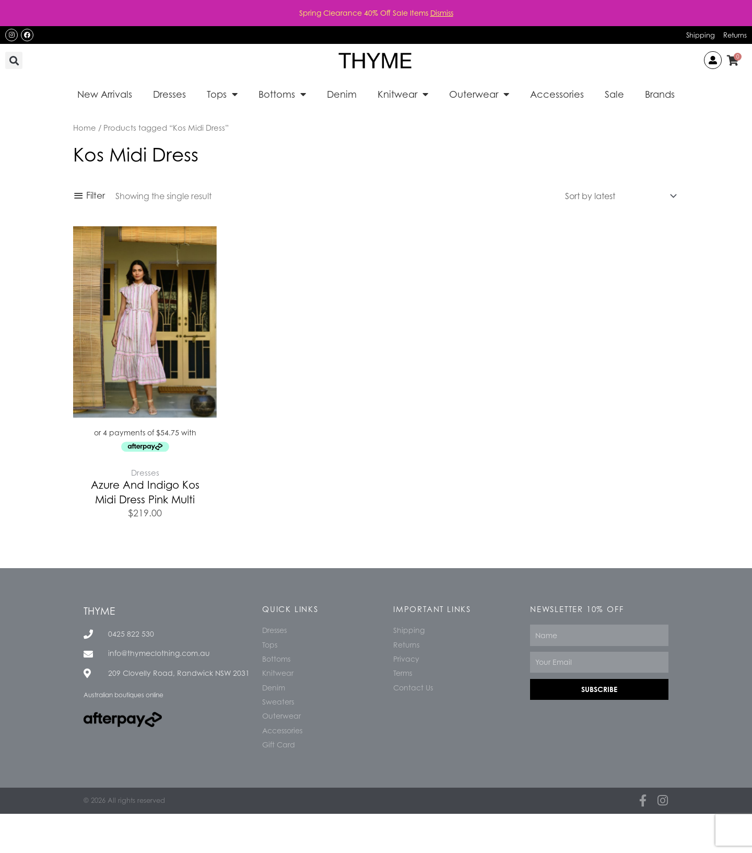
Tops (222, 94)
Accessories (557, 94)
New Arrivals (104, 94)
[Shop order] (618, 196)
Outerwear (479, 94)
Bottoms (282, 94)
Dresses (169, 94)
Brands (660, 94)
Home (84, 127)
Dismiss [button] (441, 12)
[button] (13, 60)
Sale (614, 94)
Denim (342, 94)
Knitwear (403, 94)
